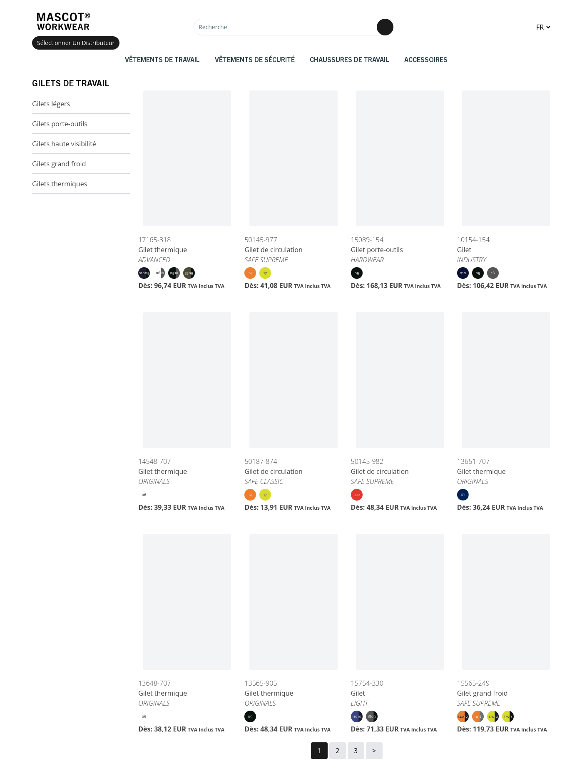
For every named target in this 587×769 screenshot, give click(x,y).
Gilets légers (51, 103)
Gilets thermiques (59, 183)
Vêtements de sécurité (255, 59)
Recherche (213, 27)
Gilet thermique (162, 249)
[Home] (63, 21)
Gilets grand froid (59, 163)
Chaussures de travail (349, 59)
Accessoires (426, 59)
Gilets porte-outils (59, 123)
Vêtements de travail (162, 59)
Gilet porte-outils (377, 249)
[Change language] (543, 27)
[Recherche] (293, 27)
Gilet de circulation (273, 249)
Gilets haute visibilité (64, 143)
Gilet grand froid (482, 693)
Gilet (464, 249)
